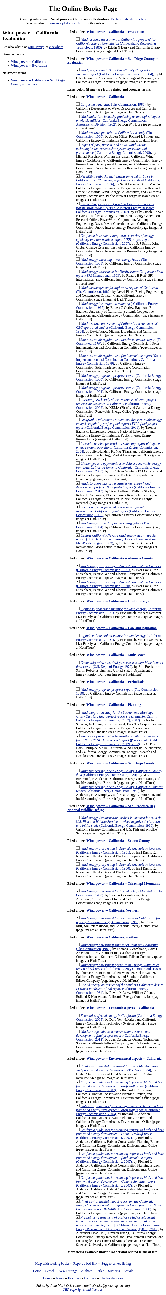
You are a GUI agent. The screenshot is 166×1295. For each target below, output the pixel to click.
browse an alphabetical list (63, 23)
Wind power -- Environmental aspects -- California (124, 1058)
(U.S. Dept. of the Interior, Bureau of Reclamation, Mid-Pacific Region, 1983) (116, 539)
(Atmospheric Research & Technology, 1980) (116, 43)
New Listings (68, 1271)
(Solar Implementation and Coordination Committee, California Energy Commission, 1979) (118, 359)
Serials (128, 1271)
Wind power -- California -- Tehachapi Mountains (123, 883)
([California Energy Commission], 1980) (118, 967)
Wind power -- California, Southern (112, 937)
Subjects (114, 1271)
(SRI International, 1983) (119, 273)
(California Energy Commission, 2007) (114, 239)
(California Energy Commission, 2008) (116, 403)
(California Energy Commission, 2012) (118, 487)
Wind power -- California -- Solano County (118, 840)
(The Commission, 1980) (118, 1205)
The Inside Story (111, 1278)
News (60, 1278)
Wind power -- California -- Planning (113, 705)
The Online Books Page (82, 8)
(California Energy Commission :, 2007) (120, 1086)
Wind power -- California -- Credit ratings (117, 601)
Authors (86, 1271)
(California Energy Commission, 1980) (115, 511)
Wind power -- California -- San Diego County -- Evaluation (38, 82)
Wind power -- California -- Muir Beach (115, 655)
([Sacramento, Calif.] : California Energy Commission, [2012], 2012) (118, 740)
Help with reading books (52, 1263)
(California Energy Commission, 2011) (119, 423)
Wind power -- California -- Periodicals (115, 682)
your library (36, 47)
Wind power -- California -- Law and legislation (121, 628)
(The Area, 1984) (117, 1068)
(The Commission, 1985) (112, 104)
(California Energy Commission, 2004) (118, 447)
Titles (100, 1271)
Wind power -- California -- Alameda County (119, 558)
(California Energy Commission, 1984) (114, 72)
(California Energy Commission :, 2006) (119, 1110)
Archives (89, 1278)
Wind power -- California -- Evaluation (115, 32)
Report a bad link (85, 1263)
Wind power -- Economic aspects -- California (120, 1008)
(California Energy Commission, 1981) (118, 568)
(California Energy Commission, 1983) (119, 789)
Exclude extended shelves (128, 19)
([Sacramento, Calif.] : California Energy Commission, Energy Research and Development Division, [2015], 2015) (118, 1223)
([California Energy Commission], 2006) (113, 148)
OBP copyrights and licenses (82, 1289)
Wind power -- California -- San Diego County (120, 763)
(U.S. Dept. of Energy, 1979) (119, 664)
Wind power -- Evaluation (29, 65)
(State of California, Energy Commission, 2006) (118, 180)
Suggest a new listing (116, 1263)
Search (50, 1271)
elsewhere (56, 47)
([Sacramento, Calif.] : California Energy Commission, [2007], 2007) (116, 716)
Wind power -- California (28, 61)
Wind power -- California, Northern (112, 910)
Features (74, 1278)
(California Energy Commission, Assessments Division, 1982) (118, 120)
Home (37, 1271)
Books (47, 1278)
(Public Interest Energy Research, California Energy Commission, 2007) (115, 208)
